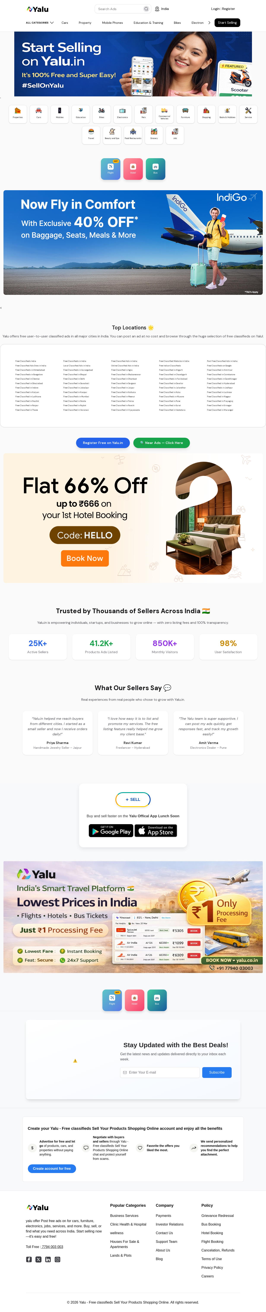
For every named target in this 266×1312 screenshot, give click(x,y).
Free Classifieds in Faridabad (173, 379)
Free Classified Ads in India (124, 361)
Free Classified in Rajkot (74, 405)
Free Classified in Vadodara (172, 410)
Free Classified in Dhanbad (124, 379)
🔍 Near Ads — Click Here (161, 443)
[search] (146, 9)
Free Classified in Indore (26, 387)
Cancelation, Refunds (217, 1250)
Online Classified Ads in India (125, 365)
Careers (207, 1276)
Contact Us (164, 1233)
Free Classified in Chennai (27, 379)
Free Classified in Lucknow (219, 392)
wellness (116, 1233)
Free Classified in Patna (122, 401)
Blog (159, 1259)
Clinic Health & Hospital (128, 1224)
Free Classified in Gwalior (171, 383)
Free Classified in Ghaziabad (29, 383)
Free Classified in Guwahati (76, 383)
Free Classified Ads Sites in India (30, 365)
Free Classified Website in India (174, 361)
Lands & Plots (121, 1255)
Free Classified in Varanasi (76, 410)
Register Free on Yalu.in (103, 443)
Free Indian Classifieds (170, 365)
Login (216, 8)
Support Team (166, 1241)
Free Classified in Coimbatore (221, 374)
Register (228, 8)
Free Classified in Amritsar (220, 370)
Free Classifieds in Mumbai (76, 396)
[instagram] (57, 1259)
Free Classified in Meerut (123, 396)
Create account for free (52, 1168)
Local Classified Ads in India (76, 365)
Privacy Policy (212, 1267)
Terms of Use (211, 1259)
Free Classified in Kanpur (75, 392)
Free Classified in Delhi (74, 379)
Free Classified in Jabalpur (76, 387)
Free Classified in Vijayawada (125, 410)
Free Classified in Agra (121, 370)
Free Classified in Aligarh (171, 370)
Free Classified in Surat (170, 405)
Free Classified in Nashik (27, 401)
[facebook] (29, 1259)
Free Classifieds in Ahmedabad (30, 370)
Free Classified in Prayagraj (220, 401)
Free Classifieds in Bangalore (29, 374)
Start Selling (227, 22)
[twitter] (38, 1259)
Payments (163, 1216)
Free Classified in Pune (169, 401)
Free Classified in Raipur (26, 405)
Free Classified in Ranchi (122, 405)
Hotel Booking (212, 1233)
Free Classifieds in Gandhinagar (222, 379)
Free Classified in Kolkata (123, 392)
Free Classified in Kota (169, 392)
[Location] (162, 8)
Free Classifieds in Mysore (171, 396)
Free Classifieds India (25, 361)
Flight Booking (212, 1241)
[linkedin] (48, 1259)
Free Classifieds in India (74, 361)
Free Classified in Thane (26, 410)
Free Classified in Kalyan (27, 392)
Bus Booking (211, 1224)
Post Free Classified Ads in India (222, 361)
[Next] (209, 22)
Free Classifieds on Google (219, 365)
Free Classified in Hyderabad (221, 383)
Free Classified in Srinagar (219, 405)
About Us (163, 1250)
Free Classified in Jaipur (122, 387)
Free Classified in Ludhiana (28, 396)
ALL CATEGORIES (40, 22)
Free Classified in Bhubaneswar (126, 374)
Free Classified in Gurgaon (123, 383)
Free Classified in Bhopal (75, 374)
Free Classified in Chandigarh (173, 374)
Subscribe (217, 1072)
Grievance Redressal (217, 1216)
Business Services (124, 1216)
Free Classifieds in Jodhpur (220, 387)
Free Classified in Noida (74, 401)
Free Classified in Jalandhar (172, 387)
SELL (133, 799)
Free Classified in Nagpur (219, 396)
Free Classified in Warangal (220, 410)
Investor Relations (169, 1224)
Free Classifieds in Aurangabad (78, 370)
